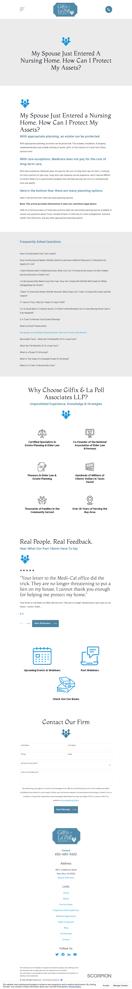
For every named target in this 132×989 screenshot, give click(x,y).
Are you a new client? (29, 763)
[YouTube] (75, 954)
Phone (23, 754)
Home (66, 893)
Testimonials (66, 933)
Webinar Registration (66, 916)
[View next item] (28, 624)
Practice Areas (66, 904)
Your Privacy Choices (52, 980)
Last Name (72, 745)
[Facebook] (63, 954)
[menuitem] (66, 254)
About (66, 899)
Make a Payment (66, 922)
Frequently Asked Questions (66, 910)
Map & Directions (66, 878)
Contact (66, 939)
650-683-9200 (66, 854)
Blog (66, 928)
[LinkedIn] (69, 954)
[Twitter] (57, 954)
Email (70, 754)
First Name (25, 745)
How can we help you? (30, 772)
